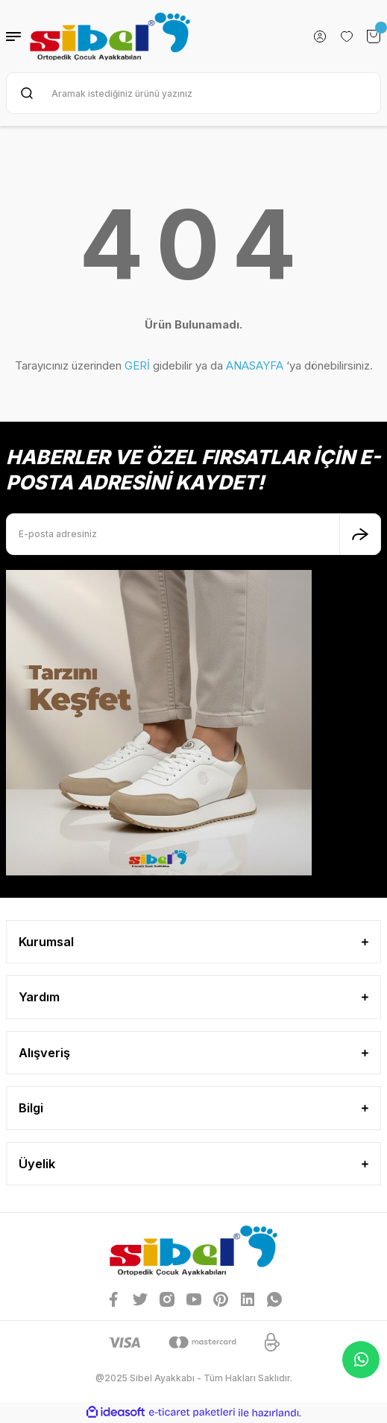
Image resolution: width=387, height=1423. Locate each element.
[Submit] (360, 534)
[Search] (193, 93)
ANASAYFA (254, 365)
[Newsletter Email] (193, 534)
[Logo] (110, 36)
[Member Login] (319, 36)
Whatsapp (361, 1359)
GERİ (137, 365)
